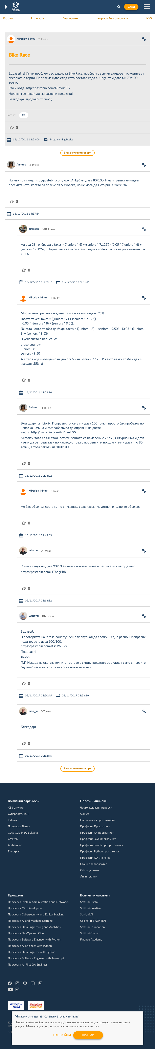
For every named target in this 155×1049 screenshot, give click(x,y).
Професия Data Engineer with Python (31, 952)
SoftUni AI (86, 914)
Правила (37, 18)
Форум (8, 18)
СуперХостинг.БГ (19, 814)
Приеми (88, 1035)
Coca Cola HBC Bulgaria (23, 832)
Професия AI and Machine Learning (30, 920)
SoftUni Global (89, 933)
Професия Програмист (95, 826)
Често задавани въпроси (96, 807)
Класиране (70, 18)
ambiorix (34, 229)
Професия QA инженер (95, 857)
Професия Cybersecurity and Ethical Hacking (36, 914)
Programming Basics (61, 139)
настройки (62, 1035)
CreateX (13, 839)
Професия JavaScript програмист (101, 845)
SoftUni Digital (89, 902)
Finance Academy (91, 939)
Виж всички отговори (77, 153)
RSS (149, 18)
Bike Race (19, 55)
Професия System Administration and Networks (38, 902)
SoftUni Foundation (92, 927)
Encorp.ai (13, 851)
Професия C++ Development (26, 908)
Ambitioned (15, 845)
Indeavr (12, 820)
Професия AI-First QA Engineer (27, 964)
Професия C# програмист (97, 832)
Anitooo (21, 164)
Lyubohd (34, 616)
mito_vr (33, 550)
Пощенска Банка (19, 826)
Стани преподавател (93, 864)
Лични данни (88, 876)
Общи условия (89, 870)
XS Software (15, 807)
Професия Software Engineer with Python (34, 939)
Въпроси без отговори (111, 18)
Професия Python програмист (99, 851)
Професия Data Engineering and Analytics (34, 927)
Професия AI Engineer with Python (30, 946)
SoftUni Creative (90, 908)
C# (23, 115)
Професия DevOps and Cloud (26, 933)
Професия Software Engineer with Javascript (36, 958)
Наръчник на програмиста (97, 820)
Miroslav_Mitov (26, 39)
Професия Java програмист (98, 839)
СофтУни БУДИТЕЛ (93, 920)
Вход (131, 7)
